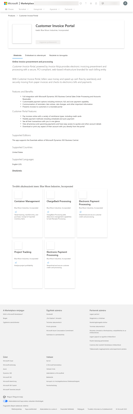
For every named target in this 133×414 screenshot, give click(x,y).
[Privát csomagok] (96, 3)
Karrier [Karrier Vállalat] (48, 361)
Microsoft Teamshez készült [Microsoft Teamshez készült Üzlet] (11, 389)
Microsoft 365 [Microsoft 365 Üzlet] (7, 377)
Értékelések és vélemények (35, 55)
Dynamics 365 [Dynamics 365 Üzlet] (7, 373)
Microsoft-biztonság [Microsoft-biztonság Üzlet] (9, 365)
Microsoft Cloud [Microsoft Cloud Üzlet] (8, 361)
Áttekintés (17, 55)
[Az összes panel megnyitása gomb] (9, 9)
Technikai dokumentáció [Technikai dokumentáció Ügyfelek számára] (53, 322)
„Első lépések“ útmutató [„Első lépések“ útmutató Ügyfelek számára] (53, 318)
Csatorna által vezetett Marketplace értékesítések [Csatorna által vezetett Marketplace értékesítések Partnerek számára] (105, 345)
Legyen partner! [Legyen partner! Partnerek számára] (94, 314)
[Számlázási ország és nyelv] (109, 3)
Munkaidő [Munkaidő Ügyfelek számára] (49, 314)
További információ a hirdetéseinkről (100, 409)
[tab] (18, 55)
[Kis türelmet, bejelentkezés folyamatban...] (125, 3)
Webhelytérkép (17, 409)
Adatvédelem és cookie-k (48, 409)
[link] (27, 213)
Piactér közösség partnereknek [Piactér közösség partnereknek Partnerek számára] (99, 341)
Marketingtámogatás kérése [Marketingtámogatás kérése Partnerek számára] (98, 322)
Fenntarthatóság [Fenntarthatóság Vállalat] (51, 385)
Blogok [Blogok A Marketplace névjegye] (5, 318)
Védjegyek (80, 409)
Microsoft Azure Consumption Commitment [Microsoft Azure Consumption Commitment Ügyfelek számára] (59, 330)
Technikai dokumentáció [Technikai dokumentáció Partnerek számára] (97, 326)
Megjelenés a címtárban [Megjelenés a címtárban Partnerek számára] (97, 318)
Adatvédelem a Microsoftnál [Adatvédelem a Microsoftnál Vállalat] (55, 373)
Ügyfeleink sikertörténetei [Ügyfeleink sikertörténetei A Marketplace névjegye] (11, 322)
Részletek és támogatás (58, 55)
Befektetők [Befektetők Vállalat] (49, 377)
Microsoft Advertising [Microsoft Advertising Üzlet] (9, 381)
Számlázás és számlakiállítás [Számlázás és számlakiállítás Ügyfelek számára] (55, 335)
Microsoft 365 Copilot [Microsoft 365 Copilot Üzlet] (10, 385)
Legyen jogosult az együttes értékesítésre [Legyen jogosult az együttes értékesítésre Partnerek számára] (103, 337)
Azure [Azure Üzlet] (5, 369)
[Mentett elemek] (91, 3)
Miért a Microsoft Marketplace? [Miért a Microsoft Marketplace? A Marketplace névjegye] (13, 314)
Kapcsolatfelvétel (31, 409)
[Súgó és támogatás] (86, 3)
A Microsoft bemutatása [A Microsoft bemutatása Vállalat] (53, 365)
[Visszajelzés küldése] (81, 3)
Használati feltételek (67, 409)
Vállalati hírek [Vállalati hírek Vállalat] (50, 369)
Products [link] (11, 15)
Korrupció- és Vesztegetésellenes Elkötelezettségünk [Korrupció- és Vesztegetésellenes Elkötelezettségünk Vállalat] (62, 381)
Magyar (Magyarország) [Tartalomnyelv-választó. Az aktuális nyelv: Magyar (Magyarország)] (15, 397)
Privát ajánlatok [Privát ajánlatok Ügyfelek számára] (51, 326)
